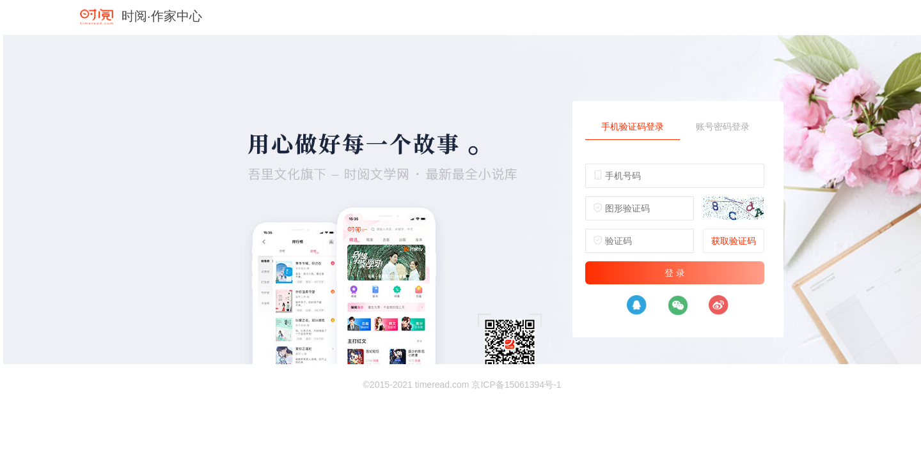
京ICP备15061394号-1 (516, 384)
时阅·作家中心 (162, 16)
